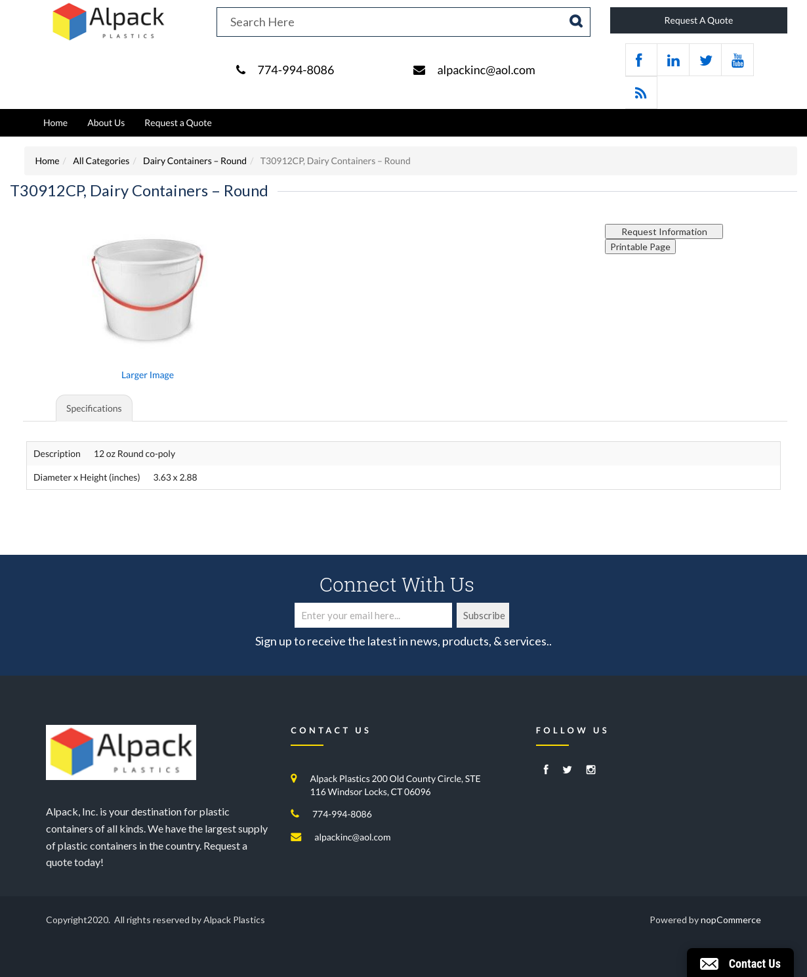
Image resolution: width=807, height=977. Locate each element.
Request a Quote (177, 122)
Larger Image (147, 374)
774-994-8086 (295, 69)
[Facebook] (546, 770)
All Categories (101, 160)
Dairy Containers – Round (195, 160)
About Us (106, 122)
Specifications (94, 408)
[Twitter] (567, 770)
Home (55, 122)
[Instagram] (591, 770)
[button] (740, 962)
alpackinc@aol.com (486, 69)
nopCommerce (731, 919)
